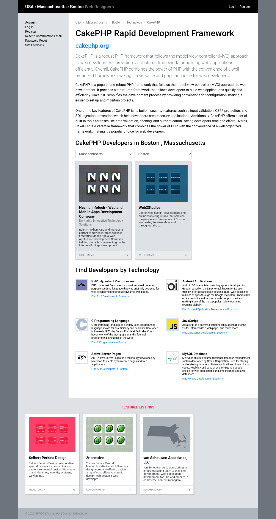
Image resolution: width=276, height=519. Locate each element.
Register (245, 6)
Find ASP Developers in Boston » (110, 368)
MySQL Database (194, 354)
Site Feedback (34, 45)
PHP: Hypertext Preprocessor (112, 281)
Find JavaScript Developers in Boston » (204, 332)
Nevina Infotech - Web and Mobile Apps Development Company (100, 211)
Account (30, 22)
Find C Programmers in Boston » (110, 342)
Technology (134, 22)
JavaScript (190, 321)
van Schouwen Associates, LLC (165, 460)
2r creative (95, 458)
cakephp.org (92, 45)
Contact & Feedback (75, 513)
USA (30, 6)
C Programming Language (110, 321)
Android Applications (197, 281)
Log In (233, 6)
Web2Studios (149, 207)
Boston (92, 6)
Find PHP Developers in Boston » (110, 296)
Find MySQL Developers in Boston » (202, 378)
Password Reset (36, 40)
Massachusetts (52, 6)
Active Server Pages (106, 354)
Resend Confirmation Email (43, 36)
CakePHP (153, 22)
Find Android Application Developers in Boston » (209, 309)
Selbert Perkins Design (48, 458)
